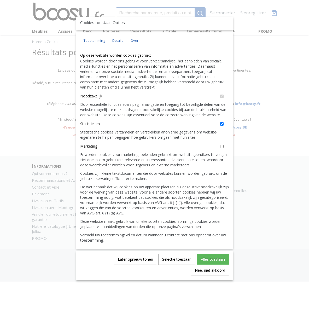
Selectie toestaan (176, 271)
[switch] (222, 108)
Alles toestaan (213, 271)
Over (134, 52)
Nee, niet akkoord (210, 282)
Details (117, 52)
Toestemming (94, 52)
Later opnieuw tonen (135, 271)
